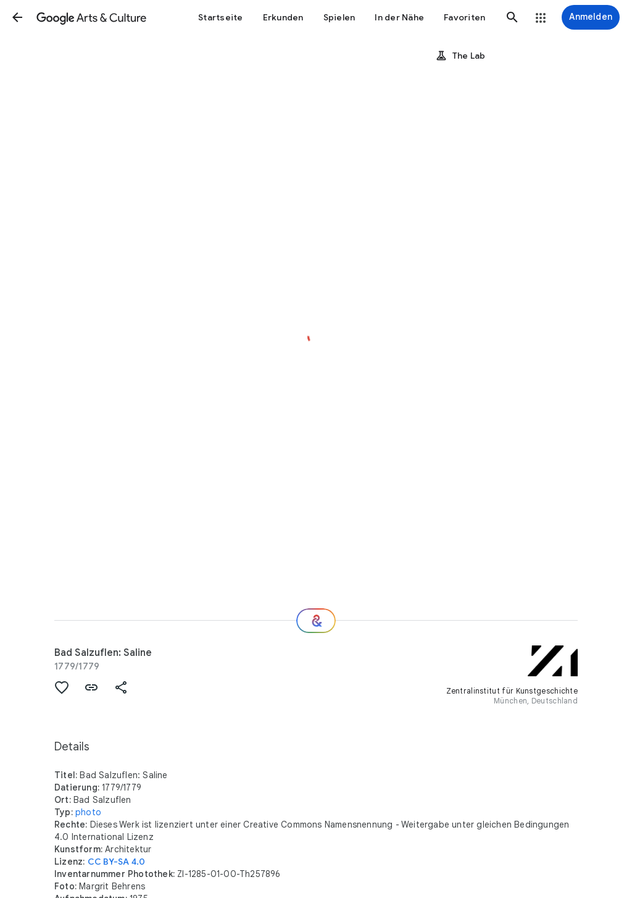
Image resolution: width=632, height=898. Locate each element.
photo (88, 812)
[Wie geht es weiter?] (316, 620)
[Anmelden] (591, 17)
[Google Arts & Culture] (91, 17)
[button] (17, 17)
